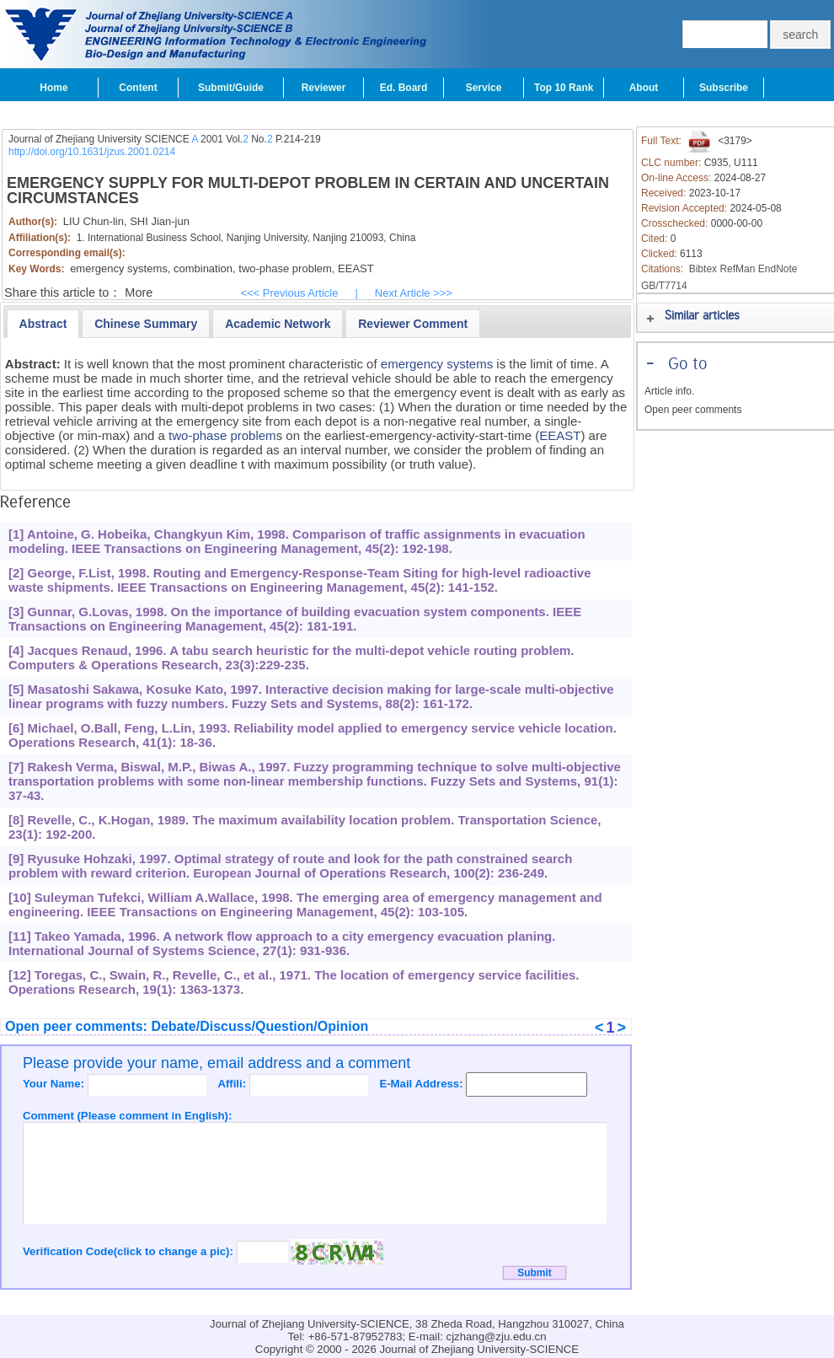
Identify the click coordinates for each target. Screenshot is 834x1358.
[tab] (43, 323)
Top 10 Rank (563, 88)
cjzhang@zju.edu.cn (496, 1336)
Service (484, 88)
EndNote (778, 269)
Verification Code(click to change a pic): (130, 1251)
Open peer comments (692, 410)
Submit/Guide (231, 88)
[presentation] (43, 323)
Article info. (669, 391)
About (644, 88)
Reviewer (324, 88)
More (138, 292)
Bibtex (703, 269)
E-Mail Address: (422, 1083)
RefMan (737, 269)
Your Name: (55, 1083)
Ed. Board (404, 88)
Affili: (233, 1083)
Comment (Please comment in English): (127, 1115)
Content (138, 88)
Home (53, 88)
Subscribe (723, 88)
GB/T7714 (664, 286)
